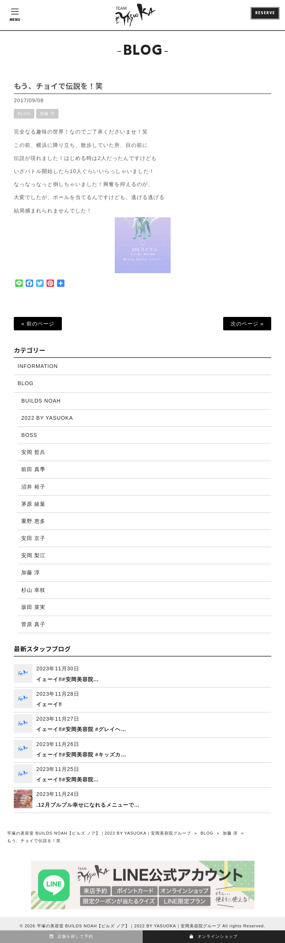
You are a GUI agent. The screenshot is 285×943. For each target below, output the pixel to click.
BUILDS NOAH (41, 401)
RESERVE (265, 13)
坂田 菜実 (33, 607)
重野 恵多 (33, 521)
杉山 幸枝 (33, 590)
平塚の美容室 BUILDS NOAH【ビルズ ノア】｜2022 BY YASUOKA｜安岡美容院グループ (99, 833)
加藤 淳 (47, 119)
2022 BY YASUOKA (47, 418)
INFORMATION (38, 366)
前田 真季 (33, 469)
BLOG (24, 119)
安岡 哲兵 (33, 452)
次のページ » (247, 324)
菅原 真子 (33, 624)
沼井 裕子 (33, 487)
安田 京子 (33, 538)
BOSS (29, 435)
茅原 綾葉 (33, 504)
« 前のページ (37, 324)
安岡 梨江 (33, 555)
